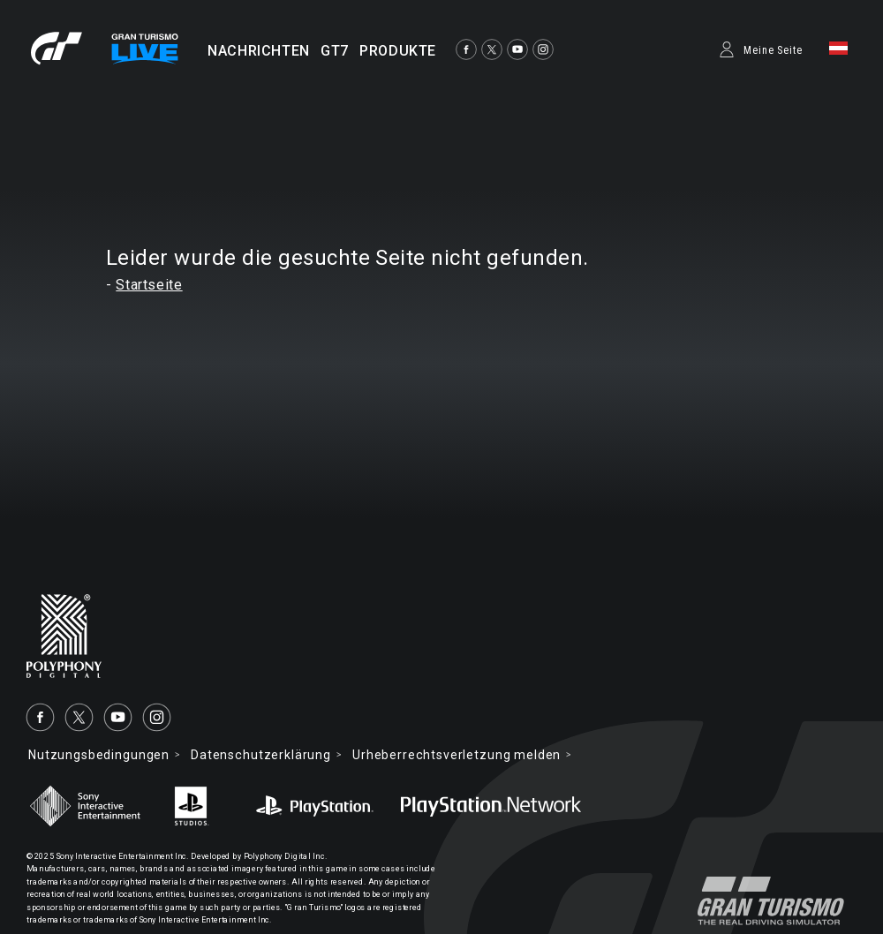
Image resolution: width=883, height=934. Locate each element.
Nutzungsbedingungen (99, 755)
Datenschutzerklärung (261, 755)
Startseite (149, 284)
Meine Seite (773, 50)
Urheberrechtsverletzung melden (456, 755)
